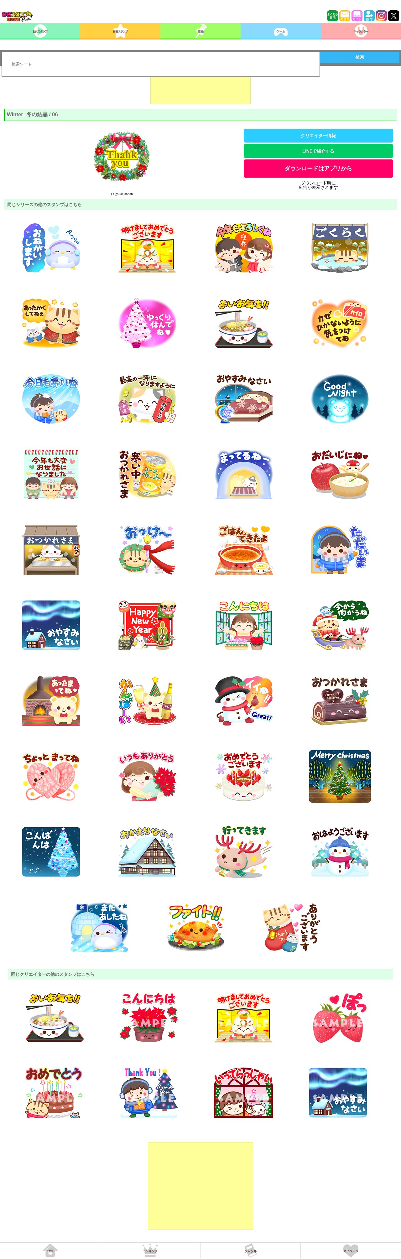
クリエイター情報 (318, 135)
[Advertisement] (200, 88)
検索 (359, 57)
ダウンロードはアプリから (318, 168)
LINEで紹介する (318, 150)
